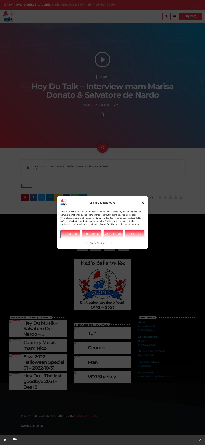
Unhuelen (70, 241)
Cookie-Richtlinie (98, 250)
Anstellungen (114, 241)
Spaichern (134, 241)
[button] (143, 210)
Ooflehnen (92, 241)
